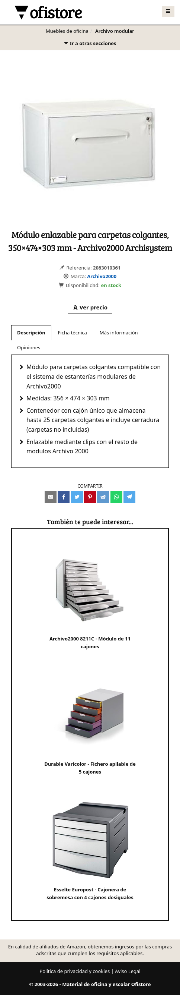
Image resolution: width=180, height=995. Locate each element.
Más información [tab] (119, 332)
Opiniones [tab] (28, 347)
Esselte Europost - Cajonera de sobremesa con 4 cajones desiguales (89, 849)
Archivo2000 (101, 276)
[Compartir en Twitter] (77, 497)
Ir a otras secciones (89, 45)
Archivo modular (114, 31)
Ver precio (90, 307)
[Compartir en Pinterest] (90, 497)
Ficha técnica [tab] (72, 332)
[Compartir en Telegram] (129, 497)
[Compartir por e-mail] (51, 497)
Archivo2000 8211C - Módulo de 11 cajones (90, 598)
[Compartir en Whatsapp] (116, 497)
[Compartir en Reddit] (103, 497)
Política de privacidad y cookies (74, 971)
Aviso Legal (128, 971)
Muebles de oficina (67, 31)
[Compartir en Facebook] (64, 497)
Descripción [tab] (31, 332)
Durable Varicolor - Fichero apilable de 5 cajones (90, 724)
